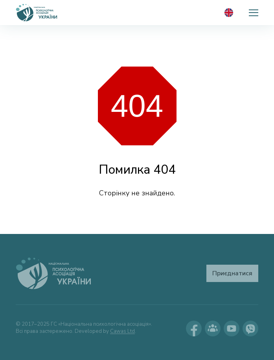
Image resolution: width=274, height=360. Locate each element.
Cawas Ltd (122, 331)
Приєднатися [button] (232, 273)
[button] (253, 12)
